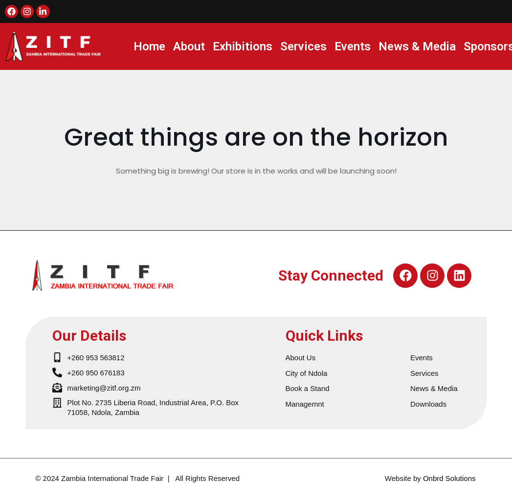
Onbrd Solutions (449, 478)
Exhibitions (242, 46)
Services (303, 46)
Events (352, 46)
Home (149, 46)
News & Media (417, 46)
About (189, 46)
